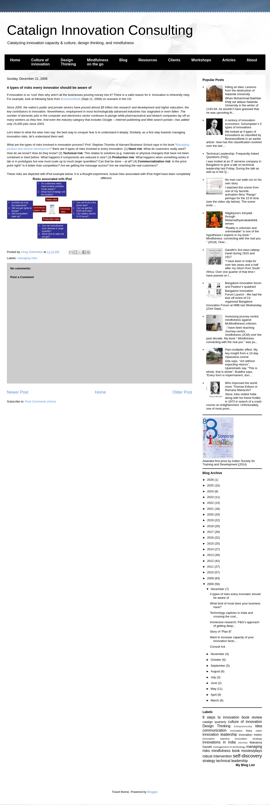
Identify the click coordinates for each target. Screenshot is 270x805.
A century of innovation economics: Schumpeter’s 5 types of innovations (243, 123)
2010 (211, 572)
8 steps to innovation (220, 717)
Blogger (152, 792)
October (216, 659)
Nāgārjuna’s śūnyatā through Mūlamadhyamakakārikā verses (241, 218)
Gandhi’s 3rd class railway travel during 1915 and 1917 (242, 253)
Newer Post (17, 392)
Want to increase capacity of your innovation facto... (232, 639)
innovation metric (250, 734)
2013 (211, 555)
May (214, 688)
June (214, 683)
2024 (211, 491)
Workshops (201, 60)
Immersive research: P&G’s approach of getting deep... (234, 624)
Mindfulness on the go (97, 62)
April (214, 694)
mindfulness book (225, 751)
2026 (211, 479)
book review (252, 717)
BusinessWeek (71, 99)
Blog (123, 60)
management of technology (229, 746)
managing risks (27, 258)
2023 (211, 497)
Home (15, 60)
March (215, 700)
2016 (211, 537)
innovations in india (219, 742)
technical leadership (232, 761)
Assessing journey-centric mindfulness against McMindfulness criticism (242, 320)
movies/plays (251, 751)
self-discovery (247, 755)
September (218, 665)
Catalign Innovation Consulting (100, 30)
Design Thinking (68, 62)
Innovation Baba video (246, 730)
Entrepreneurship (243, 726)
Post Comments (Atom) (40, 401)
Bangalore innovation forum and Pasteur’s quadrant (243, 284)
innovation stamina (216, 738)
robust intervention (217, 756)
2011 (211, 566)
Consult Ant (217, 646)
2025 (211, 485)
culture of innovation (245, 722)
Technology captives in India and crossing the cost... (231, 614)
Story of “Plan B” (221, 631)
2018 (211, 526)
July (214, 677)
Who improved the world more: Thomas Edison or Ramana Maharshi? (241, 386)
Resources (147, 60)
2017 (211, 532)
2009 (211, 578)
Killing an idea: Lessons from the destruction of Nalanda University (240, 90)
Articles (229, 60)
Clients (174, 60)
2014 (211, 549)
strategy (208, 761)
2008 (211, 584)
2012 (211, 561)
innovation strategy (248, 738)
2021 (211, 508)
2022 (211, 502)
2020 (211, 514)
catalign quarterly (214, 722)
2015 (211, 543)
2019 (211, 520)
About (252, 60)
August (216, 671)
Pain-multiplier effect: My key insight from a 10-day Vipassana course (241, 353)
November (218, 654)
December (218, 589)
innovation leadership (219, 734)
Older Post (182, 392)
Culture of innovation (40, 62)
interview (243, 742)
